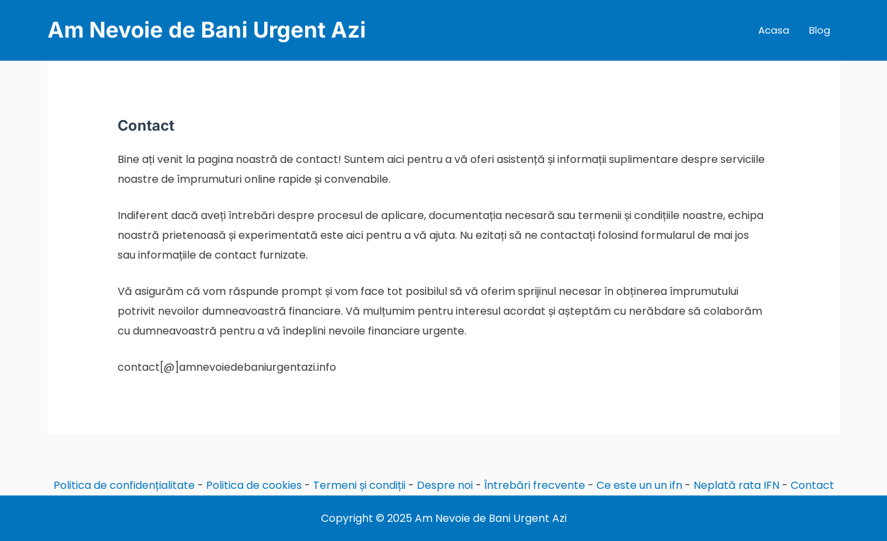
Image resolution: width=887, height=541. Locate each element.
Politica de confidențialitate (124, 485)
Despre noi (445, 485)
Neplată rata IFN (736, 485)
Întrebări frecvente (534, 485)
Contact (812, 485)
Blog (819, 30)
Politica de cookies (254, 485)
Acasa (773, 30)
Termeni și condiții (359, 485)
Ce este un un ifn (639, 485)
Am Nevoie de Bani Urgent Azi (207, 29)
